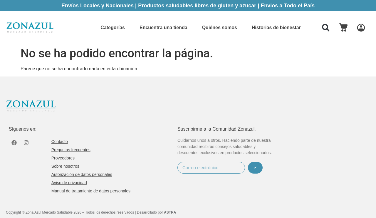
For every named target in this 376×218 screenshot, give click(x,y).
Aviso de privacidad (69, 182)
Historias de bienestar (276, 27)
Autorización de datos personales (81, 174)
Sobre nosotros (65, 166)
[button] (326, 27)
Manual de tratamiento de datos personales (90, 191)
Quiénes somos (219, 27)
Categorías (112, 27)
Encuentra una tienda (163, 27)
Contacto (59, 141)
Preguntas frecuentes (70, 149)
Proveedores (63, 158)
